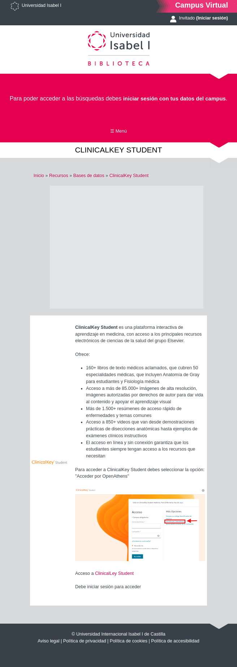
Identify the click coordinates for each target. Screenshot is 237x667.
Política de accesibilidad (175, 641)
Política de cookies (128, 641)
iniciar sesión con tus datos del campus (174, 98)
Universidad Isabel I (41, 5)
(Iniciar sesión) (212, 18)
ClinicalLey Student (114, 573)
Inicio (39, 175)
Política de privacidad (84, 641)
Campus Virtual (201, 5)
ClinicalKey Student (128, 175)
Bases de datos (88, 175)
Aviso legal (48, 641)
